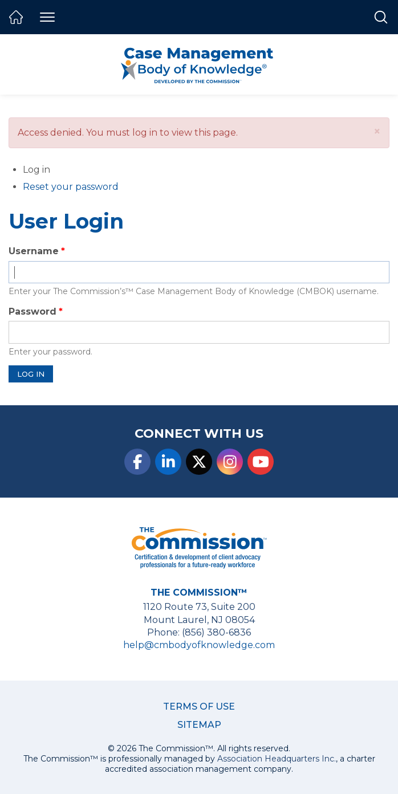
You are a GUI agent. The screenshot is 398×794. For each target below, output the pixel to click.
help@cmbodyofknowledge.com (199, 645)
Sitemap (199, 724)
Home (15, 17)
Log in (51, 170)
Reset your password (71, 186)
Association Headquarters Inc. (276, 759)
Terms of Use (199, 706)
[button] (377, 131)
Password (32, 311)
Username (34, 251)
